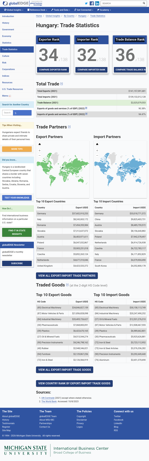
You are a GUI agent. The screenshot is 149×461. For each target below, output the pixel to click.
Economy (6, 36)
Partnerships (45, 423)
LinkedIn (118, 423)
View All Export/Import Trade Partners (66, 275)
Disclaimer (82, 420)
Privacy (80, 423)
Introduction (8, 16)
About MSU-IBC (46, 420)
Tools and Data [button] (60, 10)
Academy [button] (104, 10)
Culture (5, 56)
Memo (6, 95)
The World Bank (49, 401)
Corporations (8, 69)
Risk (4, 62)
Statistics (6, 43)
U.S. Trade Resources (12, 89)
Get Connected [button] (83, 10)
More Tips (17, 149)
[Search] (121, 3)
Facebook (118, 420)
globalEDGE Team (48, 416)
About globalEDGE (11, 416)
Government (8, 29)
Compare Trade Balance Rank (131, 69)
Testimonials (8, 423)
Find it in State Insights (17, 232)
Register (6, 427)
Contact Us (44, 427)
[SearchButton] (144, 3)
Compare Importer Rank (91, 69)
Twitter (117, 416)
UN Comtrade (47, 398)
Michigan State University (28, 435)
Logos (80, 427)
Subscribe (17, 263)
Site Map (6, 430)
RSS (116, 430)
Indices (5, 76)
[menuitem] (71, 171)
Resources (7, 82)
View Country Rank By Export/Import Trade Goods (74, 383)
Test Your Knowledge (17, 197)
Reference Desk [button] (37, 10)
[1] (61, 83)
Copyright (81, 416)
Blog (116, 427)
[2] (86, 108)
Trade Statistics (9, 49)
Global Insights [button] (13, 10)
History (5, 23)
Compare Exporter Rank (53, 69)
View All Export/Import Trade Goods (64, 369)
